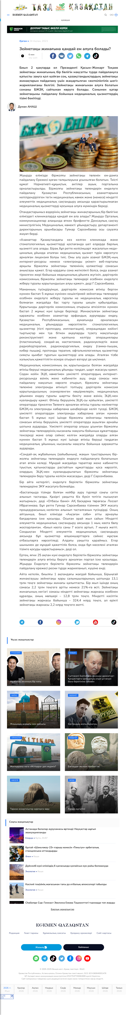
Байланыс (83, 947)
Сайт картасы (104, 933)
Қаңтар (21, 989)
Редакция (14, 933)
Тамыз (119, 989)
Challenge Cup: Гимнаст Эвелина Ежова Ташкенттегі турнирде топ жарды (70, 902)
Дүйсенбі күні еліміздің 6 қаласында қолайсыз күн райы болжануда (66, 866)
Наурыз (49, 989)
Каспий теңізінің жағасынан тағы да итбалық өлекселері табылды (66, 884)
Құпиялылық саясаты (54, 933)
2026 (7, 989)
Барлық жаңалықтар (62, 909)
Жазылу (41, 947)
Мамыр (77, 989)
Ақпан (35, 989)
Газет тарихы (31, 933)
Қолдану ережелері (81, 933)
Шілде (105, 989)
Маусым (91, 989)
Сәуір (63, 989)
